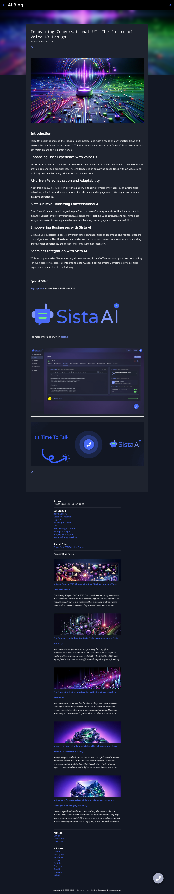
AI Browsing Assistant (64, 528)
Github (57, 875)
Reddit (57, 869)
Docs (56, 525)
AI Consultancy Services (65, 537)
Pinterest (58, 866)
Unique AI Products (63, 516)
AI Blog (15, 4)
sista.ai (65, 336)
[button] (32, 47)
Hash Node (59, 838)
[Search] (170, 5)
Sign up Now (37, 288)
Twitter (57, 851)
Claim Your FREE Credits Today (69, 547)
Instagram (59, 854)
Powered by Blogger (87, 884)
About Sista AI (60, 514)
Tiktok (57, 860)
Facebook (58, 857)
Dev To (57, 836)
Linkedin (58, 872)
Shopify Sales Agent (63, 534)
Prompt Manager (62, 531)
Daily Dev (58, 841)
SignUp (57, 519)
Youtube (58, 863)
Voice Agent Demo (62, 522)
